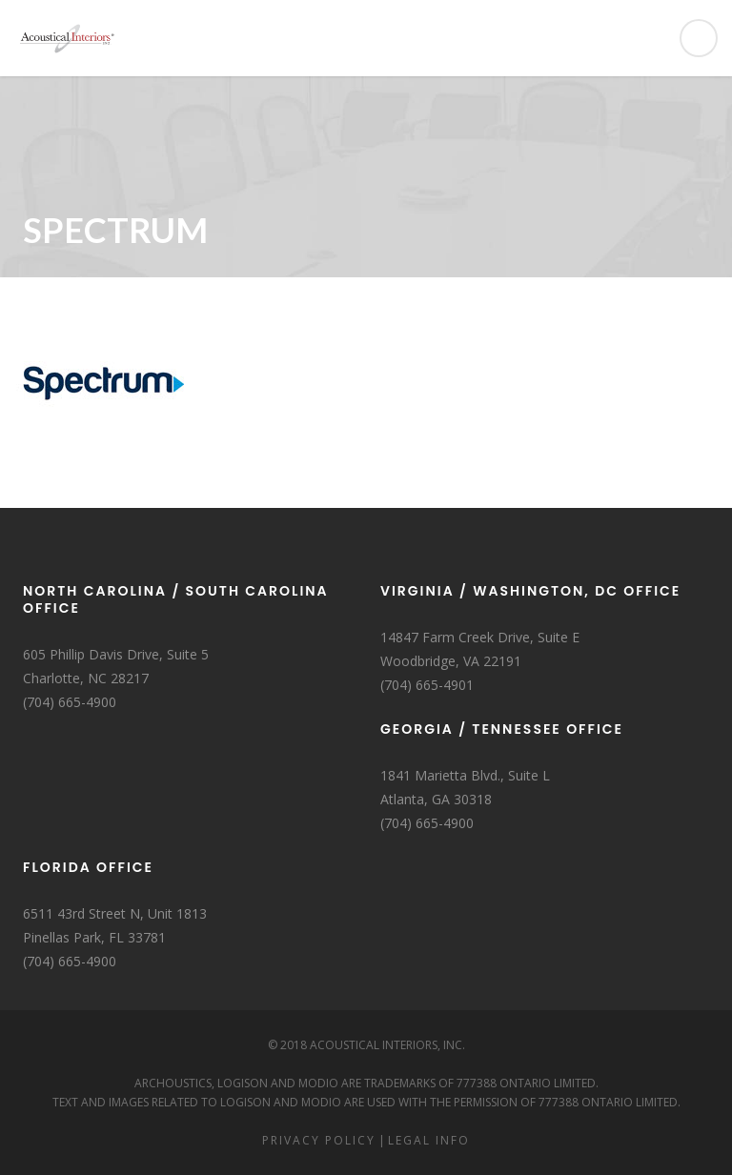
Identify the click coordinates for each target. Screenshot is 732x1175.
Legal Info (429, 1140)
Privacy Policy (319, 1140)
